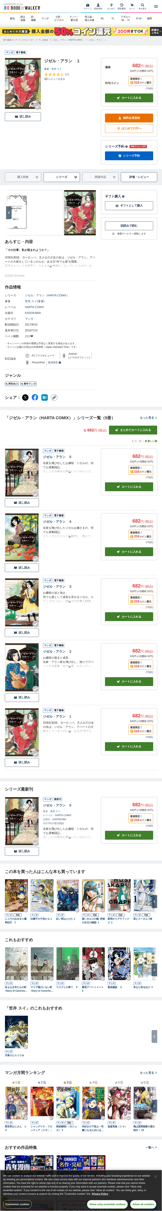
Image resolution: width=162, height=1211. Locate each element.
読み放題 (22, 18)
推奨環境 (54, 362)
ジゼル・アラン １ (57, 716)
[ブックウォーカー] (21, 6)
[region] (81, 1190)
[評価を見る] (56, 76)
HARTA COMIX (34, 307)
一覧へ (151, 1147)
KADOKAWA (33, 312)
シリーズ (66, 177)
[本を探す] (143, 6)
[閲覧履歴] (122, 6)
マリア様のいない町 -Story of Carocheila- (42, 989)
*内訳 (149, 88)
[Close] (155, 1176)
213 (29, 336)
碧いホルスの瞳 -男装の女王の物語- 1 (93, 920)
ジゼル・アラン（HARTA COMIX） (47, 295)
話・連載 (33, 18)
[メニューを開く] (156, 6)
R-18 (138, 18)
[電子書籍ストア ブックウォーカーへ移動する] (18, 39)
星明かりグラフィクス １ (118, 920)
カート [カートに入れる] (129, 487)
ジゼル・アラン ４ (57, 521)
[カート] (132, 6)
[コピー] (54, 397)
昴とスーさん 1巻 (142, 918)
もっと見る (148, 417)
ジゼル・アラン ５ (57, 457)
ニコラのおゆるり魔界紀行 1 (15, 920)
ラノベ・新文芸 (74, 18)
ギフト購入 (115, 196)
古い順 (136, 441)
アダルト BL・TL (125, 18)
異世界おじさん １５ (15, 1128)
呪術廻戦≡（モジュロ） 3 (66, 1128)
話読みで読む (129, 225)
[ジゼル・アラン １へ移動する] (97, 39)
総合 (12, 18)
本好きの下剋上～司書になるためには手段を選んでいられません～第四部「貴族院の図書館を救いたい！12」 (93, 1128)
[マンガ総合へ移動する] (43, 39)
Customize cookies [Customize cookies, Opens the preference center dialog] (17, 1204)
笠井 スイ (56, 69)
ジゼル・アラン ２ (57, 651)
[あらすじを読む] (50, 261)
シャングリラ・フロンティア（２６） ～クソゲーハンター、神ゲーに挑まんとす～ (41, 1128)
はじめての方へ (129, 128)
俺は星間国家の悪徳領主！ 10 (144, 1128)
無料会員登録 (129, 118)
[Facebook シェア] (35, 397)
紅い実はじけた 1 (65, 918)
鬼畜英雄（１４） (117, 1126)
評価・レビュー (139, 177)
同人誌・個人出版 (89, 18)
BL (102, 18)
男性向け (12, 383)
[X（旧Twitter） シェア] (25, 397)
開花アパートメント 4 (93, 989)
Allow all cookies (143, 1204)
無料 (149, 18)
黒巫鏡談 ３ (115, 987)
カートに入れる (129, 98)
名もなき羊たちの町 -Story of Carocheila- (16, 989)
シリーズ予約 (116, 146)
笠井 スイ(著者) (34, 301)
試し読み (23, 116)
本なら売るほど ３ (143, 987)
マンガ (45, 18)
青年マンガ (28, 383)
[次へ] (9, 212)
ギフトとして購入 (129, 205)
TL (112, 18)
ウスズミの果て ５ (67, 987)
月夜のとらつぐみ (14, 1055)
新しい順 (150, 441)
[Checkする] (38, 106)
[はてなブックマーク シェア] (44, 397)
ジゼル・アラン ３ (57, 586)
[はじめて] (111, 6)
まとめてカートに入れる (133, 430)
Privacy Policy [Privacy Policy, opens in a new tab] (100, 1194)
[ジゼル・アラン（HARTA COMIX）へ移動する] (68, 39)
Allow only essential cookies (107, 1204)
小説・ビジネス (59, 18)
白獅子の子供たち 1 (41, 918)
